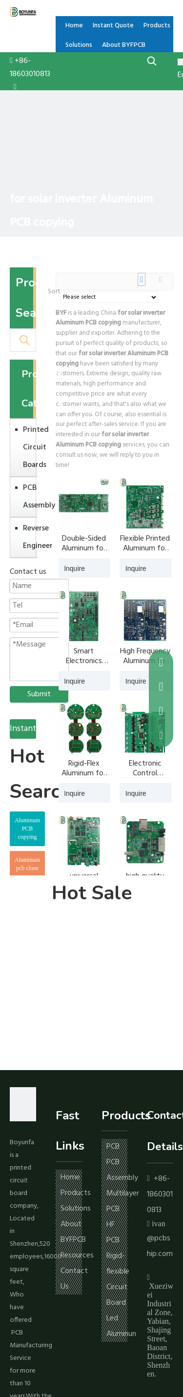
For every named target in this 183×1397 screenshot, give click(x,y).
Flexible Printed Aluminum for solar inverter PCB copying (145, 543)
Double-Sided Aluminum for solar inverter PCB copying (83, 543)
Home (70, 1177)
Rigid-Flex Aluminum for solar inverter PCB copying (83, 768)
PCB (113, 1146)
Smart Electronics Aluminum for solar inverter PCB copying (83, 656)
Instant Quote (23, 730)
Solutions (76, 1208)
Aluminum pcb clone (27, 863)
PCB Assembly (28, 497)
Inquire (72, 568)
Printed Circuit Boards (28, 447)
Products (76, 1193)
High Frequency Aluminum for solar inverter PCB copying (145, 656)
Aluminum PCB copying (27, 828)
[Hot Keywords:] (152, 61)
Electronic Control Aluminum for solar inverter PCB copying (145, 768)
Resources (77, 1255)
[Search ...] (11, 340)
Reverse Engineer (28, 537)
